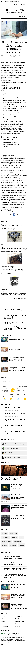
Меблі (3, 240)
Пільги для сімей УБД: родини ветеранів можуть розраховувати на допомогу (17, 355)
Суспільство (16, 55)
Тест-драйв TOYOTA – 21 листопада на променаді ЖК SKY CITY (19, 503)
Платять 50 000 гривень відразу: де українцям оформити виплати (16, 336)
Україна (14, 523)
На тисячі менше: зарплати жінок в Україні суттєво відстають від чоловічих (16, 345)
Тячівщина (9, 55)
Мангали (4, 275)
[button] (22, 17)
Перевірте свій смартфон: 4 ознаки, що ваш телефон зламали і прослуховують (18, 483)
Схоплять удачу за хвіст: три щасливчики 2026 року (19, 493)
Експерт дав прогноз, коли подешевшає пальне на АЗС (16, 325)
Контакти (13, 531)
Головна (4, 519)
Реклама (21, 531)
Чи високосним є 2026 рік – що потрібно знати (19, 471)
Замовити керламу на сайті (20, 284)
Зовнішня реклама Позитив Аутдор (13, 430)
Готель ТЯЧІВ (7, 439)
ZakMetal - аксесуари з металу (11, 444)
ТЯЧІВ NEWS (14, 10)
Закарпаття (5, 523)
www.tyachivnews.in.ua (11, 628)
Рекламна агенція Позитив (11, 435)
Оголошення (17, 527)
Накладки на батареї (7, 258)
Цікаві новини (21, 453)
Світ (21, 523)
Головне (4, 531)
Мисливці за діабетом (10, 192)
